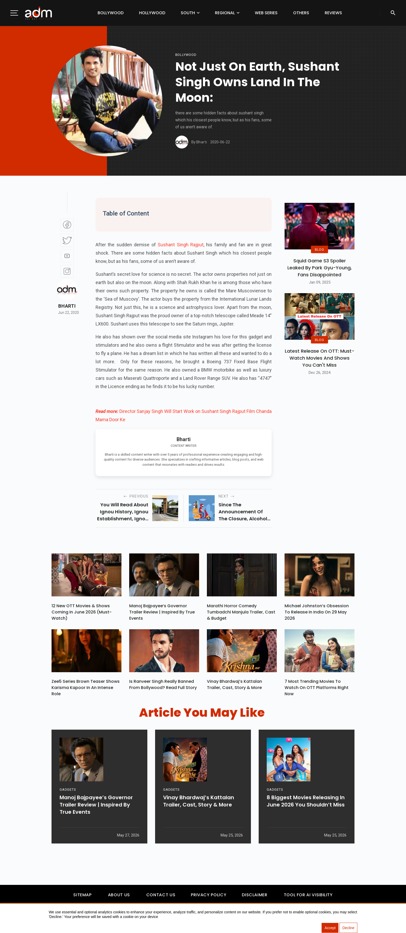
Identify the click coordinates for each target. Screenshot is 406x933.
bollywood (186, 54)
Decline (348, 928)
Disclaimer (254, 895)
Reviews (333, 13)
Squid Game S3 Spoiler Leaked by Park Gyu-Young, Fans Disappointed (319, 267)
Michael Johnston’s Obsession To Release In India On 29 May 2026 (317, 612)
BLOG (319, 249)
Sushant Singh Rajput (181, 244)
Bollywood (111, 13)
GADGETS (68, 789)
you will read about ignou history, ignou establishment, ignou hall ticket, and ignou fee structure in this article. (122, 511)
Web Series (266, 13)
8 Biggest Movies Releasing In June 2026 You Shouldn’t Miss (306, 801)
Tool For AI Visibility (308, 895)
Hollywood (152, 13)
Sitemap (82, 895)
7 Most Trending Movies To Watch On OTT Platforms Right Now (317, 688)
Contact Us (160, 895)
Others (301, 13)
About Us (119, 895)
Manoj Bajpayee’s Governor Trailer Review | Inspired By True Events (162, 612)
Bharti (67, 306)
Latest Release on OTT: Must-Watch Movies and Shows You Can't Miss (319, 358)
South (188, 13)
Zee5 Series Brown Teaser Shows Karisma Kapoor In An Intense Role (86, 688)
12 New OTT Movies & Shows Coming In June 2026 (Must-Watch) (82, 612)
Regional (225, 13)
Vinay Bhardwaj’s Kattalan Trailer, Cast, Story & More (234, 685)
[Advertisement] (19, 106)
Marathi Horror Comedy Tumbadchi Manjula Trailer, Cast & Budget (241, 612)
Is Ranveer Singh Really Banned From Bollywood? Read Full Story (163, 685)
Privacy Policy (208, 895)
